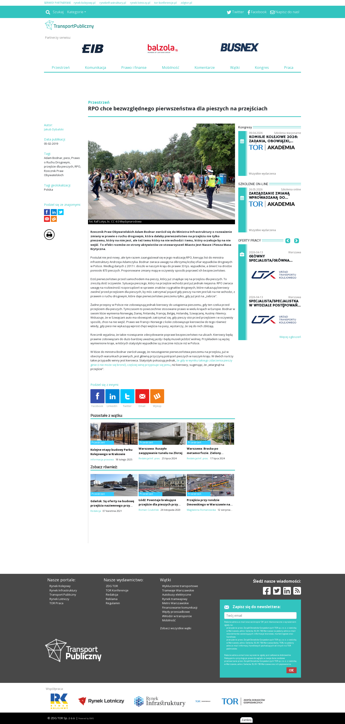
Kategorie (75, 11)
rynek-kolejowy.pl (84, 3)
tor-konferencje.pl (165, 3)
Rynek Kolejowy (60, 586)
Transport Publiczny (63, 594)
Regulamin (113, 603)
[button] (287, 247)
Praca (288, 67)
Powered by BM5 (86, 718)
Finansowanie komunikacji (179, 607)
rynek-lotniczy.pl (140, 3)
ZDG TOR (112, 586)
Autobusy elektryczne (176, 594)
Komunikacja (95, 67)
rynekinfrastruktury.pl (112, 3)
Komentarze (205, 67)
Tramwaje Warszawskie (178, 590)
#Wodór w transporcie (177, 616)
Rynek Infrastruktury (63, 590)
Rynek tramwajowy (174, 599)
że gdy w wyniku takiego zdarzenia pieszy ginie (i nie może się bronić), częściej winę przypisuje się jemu (161, 362)
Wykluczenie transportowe (180, 586)
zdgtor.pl (186, 3)
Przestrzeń (61, 67)
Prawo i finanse (134, 67)
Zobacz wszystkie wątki (175, 628)
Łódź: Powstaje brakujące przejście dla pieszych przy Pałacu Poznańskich (158, 504)
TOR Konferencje (117, 590)
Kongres (262, 67)
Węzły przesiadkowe (176, 612)
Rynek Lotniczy (59, 599)
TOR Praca (56, 603)
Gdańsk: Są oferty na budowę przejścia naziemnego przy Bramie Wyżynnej (112, 505)
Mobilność (170, 67)
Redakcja (112, 594)
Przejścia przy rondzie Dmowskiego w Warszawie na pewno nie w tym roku (208, 504)
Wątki (235, 67)
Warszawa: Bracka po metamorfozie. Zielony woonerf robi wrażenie (204, 453)
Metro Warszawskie (175, 603)
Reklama (111, 599)
